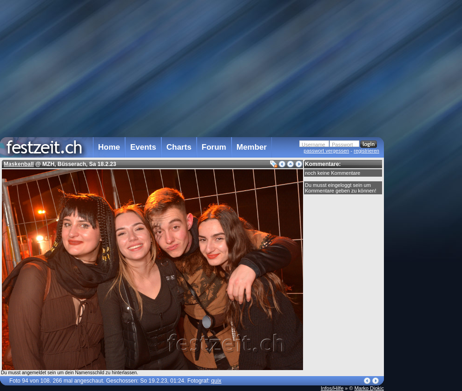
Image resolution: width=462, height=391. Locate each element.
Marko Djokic (369, 388)
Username (313, 144)
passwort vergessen (326, 150)
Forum (214, 147)
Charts (178, 147)
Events (143, 147)
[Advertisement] (425, 187)
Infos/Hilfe (332, 388)
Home (109, 147)
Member (252, 147)
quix (216, 381)
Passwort (342, 144)
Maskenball (19, 164)
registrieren (366, 150)
